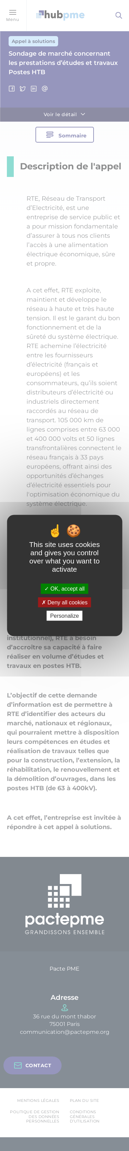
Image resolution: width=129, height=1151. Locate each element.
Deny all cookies (65, 602)
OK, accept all (64, 589)
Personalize (64, 615)
